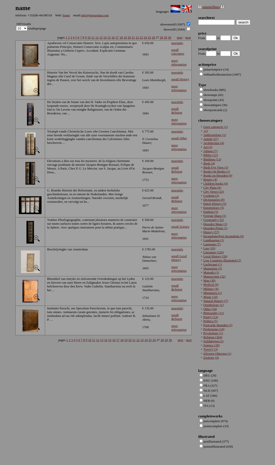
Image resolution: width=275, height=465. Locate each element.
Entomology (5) (213, 208)
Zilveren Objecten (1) (217, 353)
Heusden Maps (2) (215, 224)
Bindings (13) (212, 159)
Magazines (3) (212, 268)
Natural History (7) (215, 301)
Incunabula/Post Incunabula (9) (223, 236)
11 (92, 37)
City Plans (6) (212, 187)
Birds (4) (209, 163)
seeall (177, 51)
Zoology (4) (211, 357)
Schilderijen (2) (213, 341)
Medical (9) (210, 285)
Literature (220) (213, 252)
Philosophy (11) (213, 313)
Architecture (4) (213, 143)
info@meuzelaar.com (95, 15)
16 (113, 37)
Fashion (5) (210, 212)
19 (125, 37)
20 (129, 37)
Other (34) (210, 309)
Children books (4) (215, 183)
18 (121, 37)
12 (97, 37)
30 (169, 37)
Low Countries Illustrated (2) (222, 260)
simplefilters (211, 7)
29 (165, 37)
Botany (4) (210, 179)
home (66, 15)
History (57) (211, 232)
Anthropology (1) (214, 135)
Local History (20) (215, 256)
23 (141, 37)
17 (117, 37)
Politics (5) (210, 321)
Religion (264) (212, 337)
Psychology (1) (213, 333)
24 (145, 37)
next (188, 37)
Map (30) (209, 280)
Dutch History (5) (214, 204)
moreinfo (177, 43)
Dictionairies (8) (213, 200)
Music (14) (210, 297)
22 (137, 37)
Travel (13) (210, 349)
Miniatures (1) (212, 293)
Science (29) (211, 345)
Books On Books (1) (216, 171)
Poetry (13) (210, 317)
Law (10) (209, 248)
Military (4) (210, 289)
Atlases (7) (210, 151)
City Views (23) (213, 191)
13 (101, 37)
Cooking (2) (211, 195)
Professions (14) (213, 329)
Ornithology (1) (213, 305)
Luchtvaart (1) (212, 264)
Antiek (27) (210, 139)
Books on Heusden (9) (217, 175)
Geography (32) (213, 220)
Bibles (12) (210, 155)
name (22, 8)
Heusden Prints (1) (215, 228)
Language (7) (212, 244)
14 (105, 37)
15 (109, 37)
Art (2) (207, 147)
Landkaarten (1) (213, 240)
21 (133, 37)
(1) (215, 127)
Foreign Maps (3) (214, 216)
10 (89, 37)
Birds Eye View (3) (215, 167)
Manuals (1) (211, 272)
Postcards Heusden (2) (217, 325)
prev (180, 37)
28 (161, 37)
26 (153, 37)
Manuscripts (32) (214, 276)
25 (149, 37)
